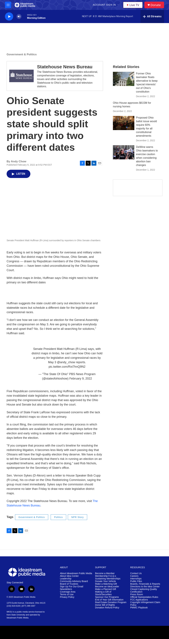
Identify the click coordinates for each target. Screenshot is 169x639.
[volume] (19, 16)
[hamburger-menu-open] (8, 5)
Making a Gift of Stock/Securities (103, 593)
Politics (58, 517)
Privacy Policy (67, 597)
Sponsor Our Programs (107, 597)
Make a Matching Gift (106, 584)
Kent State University (16, 615)
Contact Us (136, 573)
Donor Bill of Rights (105, 605)
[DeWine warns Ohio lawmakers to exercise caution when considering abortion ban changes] (123, 152)
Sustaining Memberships (107, 578)
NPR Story (77, 517)
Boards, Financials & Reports (145, 584)
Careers (134, 576)
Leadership (65, 578)
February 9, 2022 (80, 378)
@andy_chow (66, 362)
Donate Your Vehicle (105, 581)
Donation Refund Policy (107, 607)
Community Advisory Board (74, 581)
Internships (135, 578)
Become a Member (105, 573)
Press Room (136, 594)
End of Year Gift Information (109, 599)
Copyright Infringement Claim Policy (145, 603)
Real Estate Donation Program (110, 602)
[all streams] (152, 16)
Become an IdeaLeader (107, 586)
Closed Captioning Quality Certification (143, 590)
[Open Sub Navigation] (118, 5)
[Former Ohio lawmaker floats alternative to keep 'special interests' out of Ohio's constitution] (123, 79)
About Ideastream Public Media (76, 573)
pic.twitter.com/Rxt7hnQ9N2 (67, 366)
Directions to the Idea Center (145, 586)
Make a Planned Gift (105, 589)
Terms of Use (66, 594)
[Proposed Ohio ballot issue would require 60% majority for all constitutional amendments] (123, 123)
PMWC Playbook (139, 607)
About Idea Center (69, 576)
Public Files (136, 581)
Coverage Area (67, 592)
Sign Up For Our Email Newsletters (71, 587)
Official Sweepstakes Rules (144, 597)
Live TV (133, 5)
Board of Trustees (69, 584)
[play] (9, 16)
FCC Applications (139, 599)
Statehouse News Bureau (64, 66)
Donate (156, 5)
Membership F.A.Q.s (105, 576)
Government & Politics (22, 54)
